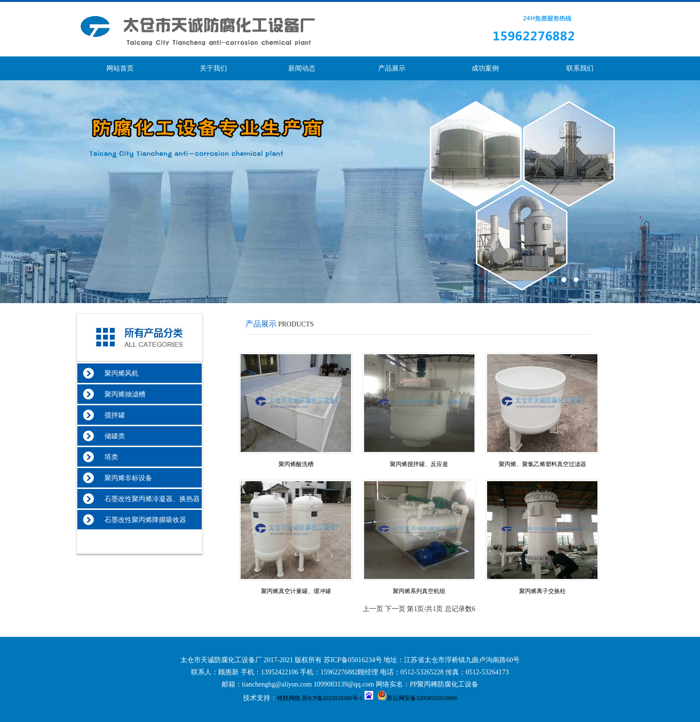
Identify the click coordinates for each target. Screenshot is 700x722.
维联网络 (288, 698)
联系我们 (580, 68)
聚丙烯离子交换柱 (542, 591)
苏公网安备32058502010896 (417, 698)
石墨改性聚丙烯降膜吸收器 (140, 519)
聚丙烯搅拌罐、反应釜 (419, 464)
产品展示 (391, 68)
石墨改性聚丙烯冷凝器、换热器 (147, 499)
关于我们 (213, 68)
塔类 (106, 457)
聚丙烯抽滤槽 (119, 394)
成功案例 (485, 68)
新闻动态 (301, 68)
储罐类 (109, 436)
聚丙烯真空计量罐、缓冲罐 (296, 591)
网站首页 (120, 68)
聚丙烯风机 (116, 373)
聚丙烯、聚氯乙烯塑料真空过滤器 (542, 464)
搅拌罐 (109, 415)
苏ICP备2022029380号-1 (332, 698)
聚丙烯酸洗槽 (296, 464)
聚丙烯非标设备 (123, 478)
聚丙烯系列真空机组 (419, 591)
